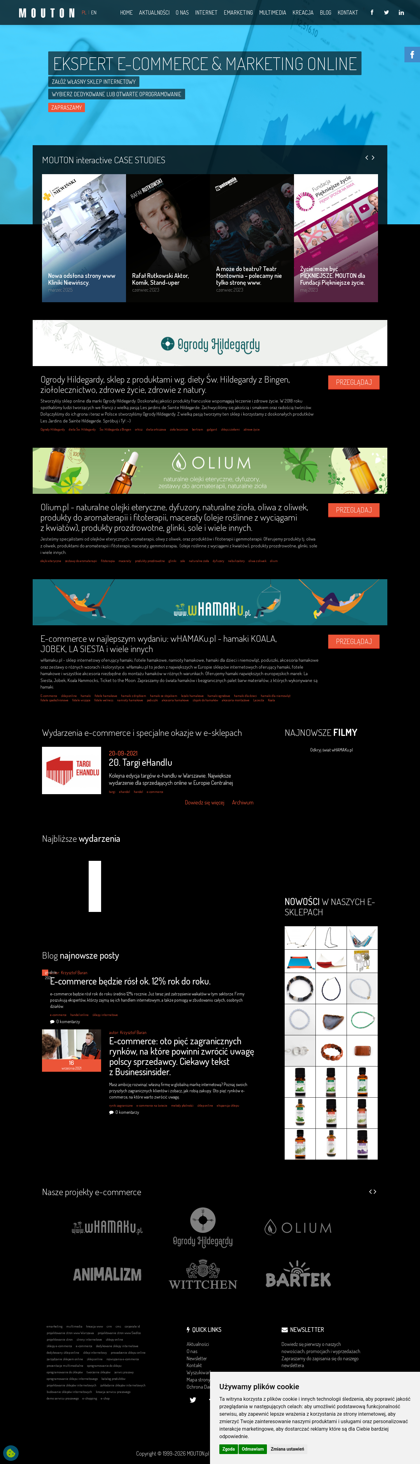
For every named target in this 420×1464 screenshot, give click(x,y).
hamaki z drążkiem (133, 696)
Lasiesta (258, 700)
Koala (271, 700)
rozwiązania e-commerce (122, 1359)
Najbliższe (81, 838)
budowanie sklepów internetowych (69, 1392)
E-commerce (48, 696)
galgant (212, 429)
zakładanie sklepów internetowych (123, 1385)
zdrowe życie (252, 429)
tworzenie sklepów (98, 1372)
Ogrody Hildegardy (52, 429)
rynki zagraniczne (121, 1105)
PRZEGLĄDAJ (354, 382)
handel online (79, 1015)
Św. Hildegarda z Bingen (115, 429)
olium (274, 561)
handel (138, 791)
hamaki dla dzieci (245, 696)
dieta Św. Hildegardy (82, 429)
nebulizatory (236, 561)
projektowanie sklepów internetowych (71, 1385)
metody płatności (182, 1105)
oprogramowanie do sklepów (65, 1372)
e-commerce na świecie (152, 1105)
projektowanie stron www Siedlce (119, 1333)
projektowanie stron (60, 1339)
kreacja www (94, 1326)
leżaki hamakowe (192, 696)
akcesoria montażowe (236, 700)
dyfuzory (218, 561)
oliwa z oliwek (257, 561)
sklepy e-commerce (59, 1346)
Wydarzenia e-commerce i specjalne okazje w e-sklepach (142, 732)
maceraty (125, 561)
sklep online (69, 696)
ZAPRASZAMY (66, 107)
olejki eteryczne (50, 561)
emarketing (55, 1326)
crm (109, 1326)
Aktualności (198, 1344)
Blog (80, 955)
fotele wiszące (81, 700)
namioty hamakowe (130, 700)
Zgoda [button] (228, 1449)
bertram (197, 429)
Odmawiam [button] (253, 1449)
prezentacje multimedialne (65, 1365)
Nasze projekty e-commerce (91, 1191)
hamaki (86, 696)
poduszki (152, 700)
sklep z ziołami (230, 429)
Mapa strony (198, 1379)
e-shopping (89, 1398)
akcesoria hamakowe (175, 700)
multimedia (74, 1326)
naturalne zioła (199, 561)
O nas (192, 1351)
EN (93, 12)
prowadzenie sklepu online (128, 1352)
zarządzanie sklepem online (65, 1359)
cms (118, 1326)
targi (112, 791)
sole (182, 561)
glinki (172, 561)
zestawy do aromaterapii (81, 561)
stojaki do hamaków (205, 700)
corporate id (132, 1326)
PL (84, 12)
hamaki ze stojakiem (163, 696)
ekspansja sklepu (228, 1105)
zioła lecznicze (179, 429)
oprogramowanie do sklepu (104, 1365)
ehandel (124, 791)
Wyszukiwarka (200, 1372)
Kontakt (194, 1365)
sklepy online (114, 1339)
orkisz (138, 429)
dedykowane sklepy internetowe (117, 1346)
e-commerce (155, 791)
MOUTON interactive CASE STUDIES (103, 159)
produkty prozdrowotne (150, 561)
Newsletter (197, 1358)
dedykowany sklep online (63, 1352)
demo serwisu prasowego (63, 1398)
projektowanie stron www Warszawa (70, 1333)
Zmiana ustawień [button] (287, 1449)
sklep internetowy (95, 1352)
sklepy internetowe (105, 1015)
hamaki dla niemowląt (276, 696)
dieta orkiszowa (156, 429)
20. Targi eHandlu (140, 762)
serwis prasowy (124, 1372)
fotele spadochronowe (54, 700)
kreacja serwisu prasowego (113, 1392)
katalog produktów (113, 1378)
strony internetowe (89, 1339)
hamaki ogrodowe (219, 696)
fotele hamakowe (106, 696)
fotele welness (103, 700)
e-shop (105, 1398)
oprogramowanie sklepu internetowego (72, 1378)
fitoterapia (108, 561)
